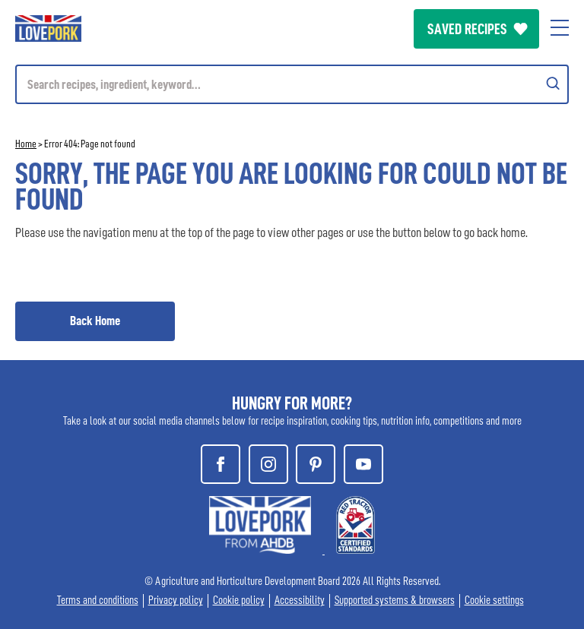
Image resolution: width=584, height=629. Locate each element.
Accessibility (300, 600)
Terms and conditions (97, 600)
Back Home (95, 320)
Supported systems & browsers (395, 600)
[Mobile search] (292, 84)
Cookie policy (239, 600)
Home (25, 143)
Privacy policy (175, 600)
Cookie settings (494, 600)
